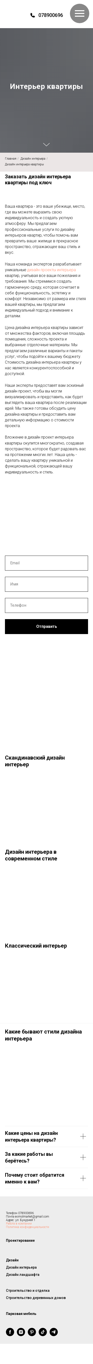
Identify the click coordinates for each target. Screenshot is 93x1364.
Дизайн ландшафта (22, 1274)
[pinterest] (32, 1335)
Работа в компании (19, 1223)
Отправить (46, 626)
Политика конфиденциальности (27, 1227)
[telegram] (54, 1335)
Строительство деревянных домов (36, 1297)
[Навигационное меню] (79, 13)
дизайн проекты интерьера (51, 269)
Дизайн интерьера (33, 158)
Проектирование (20, 1240)
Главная (10, 158)
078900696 (50, 15)
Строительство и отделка (28, 1290)
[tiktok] (43, 1335)
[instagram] (21, 1335)
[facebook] (10, 1335)
